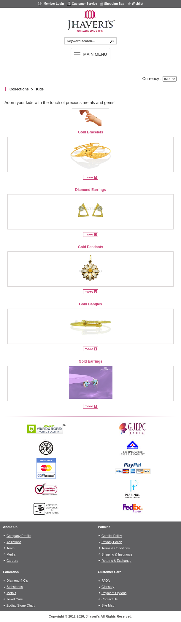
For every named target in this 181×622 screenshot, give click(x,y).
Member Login (51, 3)
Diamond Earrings (90, 190)
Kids (40, 89)
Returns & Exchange (116, 560)
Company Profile (19, 536)
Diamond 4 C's (17, 580)
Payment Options (113, 593)
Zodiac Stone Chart (21, 605)
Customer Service (82, 3)
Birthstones (15, 586)
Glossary (107, 586)
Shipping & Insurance (117, 554)
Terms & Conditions (115, 548)
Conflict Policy (111, 536)
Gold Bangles (90, 304)
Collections (19, 89)
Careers (12, 560)
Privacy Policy (111, 542)
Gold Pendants (90, 247)
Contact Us (109, 599)
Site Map (107, 605)
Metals (11, 593)
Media (11, 554)
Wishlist (135, 3)
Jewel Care (15, 599)
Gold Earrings (90, 361)
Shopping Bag (112, 3)
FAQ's (105, 580)
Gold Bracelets (90, 132)
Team (11, 548)
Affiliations (14, 542)
